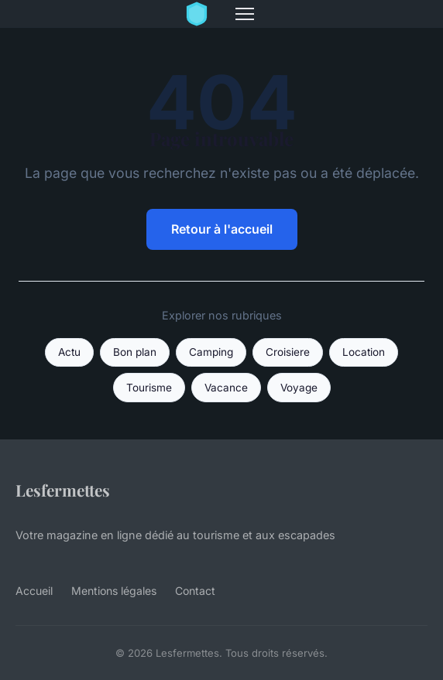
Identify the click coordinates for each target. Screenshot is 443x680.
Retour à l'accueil (222, 229)
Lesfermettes (62, 490)
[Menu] (244, 14)
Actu (69, 352)
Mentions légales (113, 590)
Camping (211, 352)
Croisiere (288, 352)
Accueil (34, 590)
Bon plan (134, 352)
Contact (195, 590)
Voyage (299, 387)
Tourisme (149, 387)
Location (363, 352)
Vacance (226, 387)
